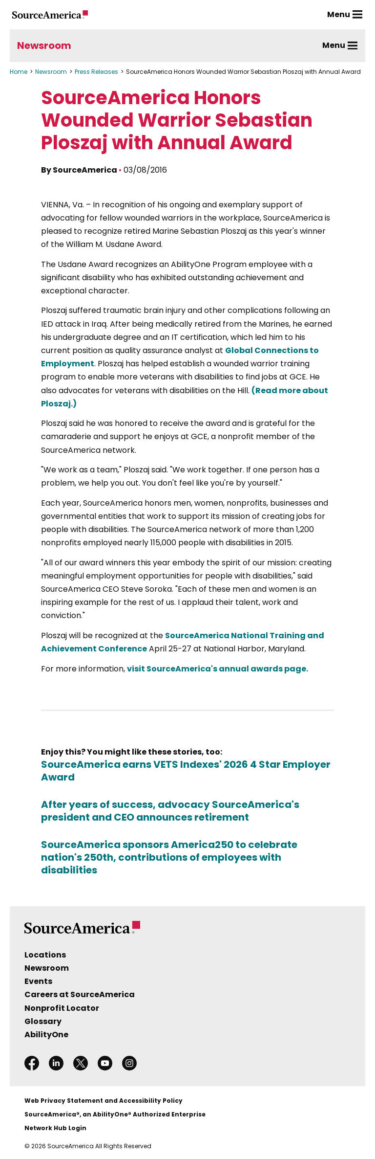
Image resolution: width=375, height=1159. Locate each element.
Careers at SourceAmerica (79, 994)
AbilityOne (46, 1034)
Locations (45, 954)
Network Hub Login (55, 1128)
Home (18, 71)
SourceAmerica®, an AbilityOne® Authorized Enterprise (115, 1114)
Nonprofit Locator (61, 1008)
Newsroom (44, 45)
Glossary (43, 1021)
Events (38, 981)
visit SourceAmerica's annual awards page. (217, 668)
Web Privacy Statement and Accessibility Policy (103, 1100)
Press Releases (96, 71)
